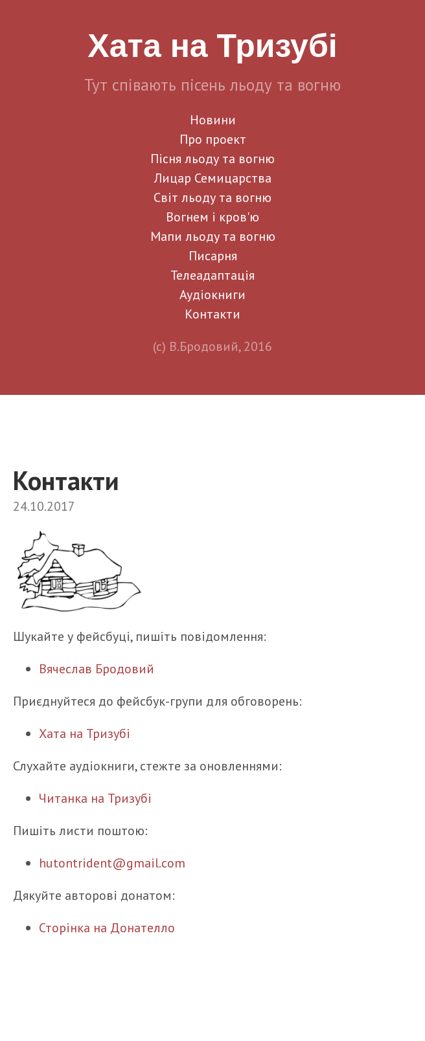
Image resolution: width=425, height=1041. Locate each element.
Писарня (213, 255)
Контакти (212, 314)
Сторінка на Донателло (107, 927)
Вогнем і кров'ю (212, 216)
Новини (213, 119)
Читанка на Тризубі (95, 798)
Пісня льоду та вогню (212, 158)
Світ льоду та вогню (212, 197)
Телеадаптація (212, 275)
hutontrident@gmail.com (112, 863)
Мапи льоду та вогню (212, 236)
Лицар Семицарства (212, 178)
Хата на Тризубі (84, 733)
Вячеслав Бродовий (96, 668)
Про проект (212, 139)
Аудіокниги (212, 294)
